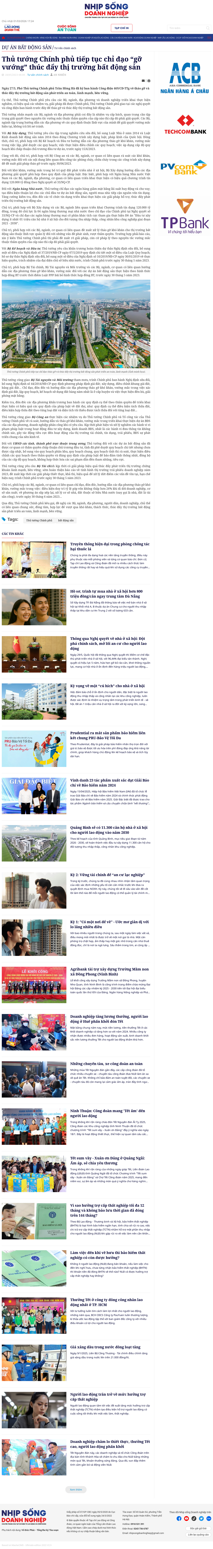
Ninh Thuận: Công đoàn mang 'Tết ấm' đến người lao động (107, 1113)
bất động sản (66, 520)
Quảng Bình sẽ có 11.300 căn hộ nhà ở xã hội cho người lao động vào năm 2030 (109, 830)
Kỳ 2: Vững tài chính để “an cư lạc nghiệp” (107, 874)
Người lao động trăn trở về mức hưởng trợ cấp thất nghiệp (108, 1397)
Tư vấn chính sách (65, 48)
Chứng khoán (32, 37)
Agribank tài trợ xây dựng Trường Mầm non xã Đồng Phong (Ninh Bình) (109, 972)
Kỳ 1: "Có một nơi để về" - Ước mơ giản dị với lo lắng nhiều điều (109, 924)
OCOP (178, 37)
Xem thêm (76, 1489)
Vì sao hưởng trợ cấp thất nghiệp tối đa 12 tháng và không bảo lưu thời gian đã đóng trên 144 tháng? (107, 1210)
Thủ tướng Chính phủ (39, 520)
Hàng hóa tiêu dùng (49, 37)
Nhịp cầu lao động (166, 37)
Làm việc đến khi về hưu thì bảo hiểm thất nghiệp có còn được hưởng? (107, 1255)
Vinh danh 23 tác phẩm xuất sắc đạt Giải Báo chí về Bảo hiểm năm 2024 (109, 783)
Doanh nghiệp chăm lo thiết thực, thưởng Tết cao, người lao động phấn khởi (110, 1444)
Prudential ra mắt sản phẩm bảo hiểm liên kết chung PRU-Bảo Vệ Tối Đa (107, 735)
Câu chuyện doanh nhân (121, 37)
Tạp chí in (122, 28)
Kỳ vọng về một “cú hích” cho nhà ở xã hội (107, 685)
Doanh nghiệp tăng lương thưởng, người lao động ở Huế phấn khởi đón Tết (109, 1019)
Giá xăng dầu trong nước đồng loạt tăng (105, 1347)
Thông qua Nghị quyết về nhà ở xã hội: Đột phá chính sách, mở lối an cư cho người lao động (108, 643)
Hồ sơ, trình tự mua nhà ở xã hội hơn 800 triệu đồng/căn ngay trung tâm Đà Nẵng (106, 594)
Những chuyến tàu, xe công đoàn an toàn (106, 1063)
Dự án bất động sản (16, 37)
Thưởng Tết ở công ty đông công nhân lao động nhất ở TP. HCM (106, 1302)
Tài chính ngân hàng (68, 37)
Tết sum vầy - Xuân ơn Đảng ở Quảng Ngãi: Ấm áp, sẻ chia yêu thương (107, 1160)
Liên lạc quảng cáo (198, 1534)
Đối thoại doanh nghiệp (192, 37)
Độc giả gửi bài (198, 1528)
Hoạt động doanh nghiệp (145, 37)
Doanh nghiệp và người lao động (93, 37)
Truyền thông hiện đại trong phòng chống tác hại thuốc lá (110, 546)
